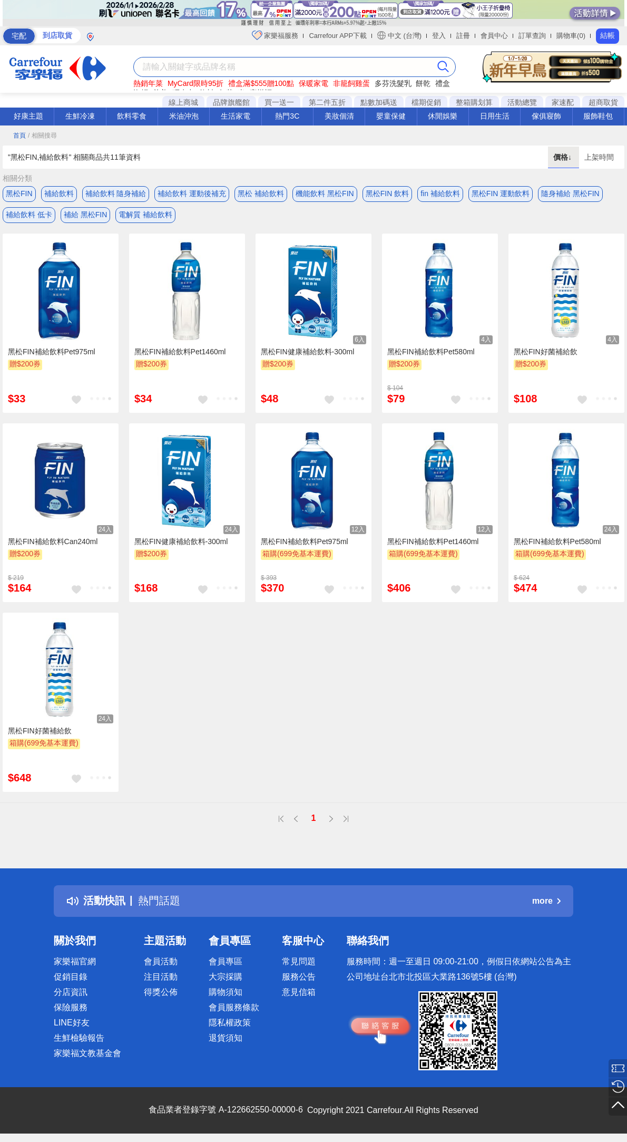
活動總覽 (522, 102)
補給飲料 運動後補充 (192, 193)
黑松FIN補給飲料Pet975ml (51, 351)
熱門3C (287, 116)
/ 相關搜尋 (42, 135)
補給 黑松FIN (85, 214)
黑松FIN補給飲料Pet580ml (431, 351)
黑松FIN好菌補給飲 (545, 351)
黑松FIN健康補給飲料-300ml (307, 351)
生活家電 (235, 116)
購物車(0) (570, 36)
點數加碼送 (378, 102)
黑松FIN (19, 193)
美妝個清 (339, 116)
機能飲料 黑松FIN (325, 193)
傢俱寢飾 (546, 116)
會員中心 (494, 36)
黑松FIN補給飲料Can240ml (52, 541)
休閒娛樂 (442, 116)
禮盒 (442, 83)
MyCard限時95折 (196, 83)
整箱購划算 (474, 102)
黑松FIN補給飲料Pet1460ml (180, 351)
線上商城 (183, 102)
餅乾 (423, 83)
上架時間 (599, 157)
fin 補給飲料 (440, 193)
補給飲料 (59, 193)
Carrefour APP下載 (338, 36)
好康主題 (28, 116)
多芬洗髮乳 (393, 83)
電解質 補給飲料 (145, 214)
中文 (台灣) (399, 35)
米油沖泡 (184, 116)
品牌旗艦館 (231, 102)
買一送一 (279, 102)
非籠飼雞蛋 (351, 83)
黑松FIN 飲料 (387, 193)
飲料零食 (131, 116)
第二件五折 (327, 102)
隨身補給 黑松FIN (570, 193)
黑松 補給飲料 (261, 193)
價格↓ (563, 157)
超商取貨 (603, 102)
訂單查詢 (532, 36)
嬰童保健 (391, 116)
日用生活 (495, 116)
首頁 (19, 135)
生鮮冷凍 (80, 116)
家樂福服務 (275, 35)
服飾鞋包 (598, 116)
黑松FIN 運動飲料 (501, 193)
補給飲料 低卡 (29, 214)
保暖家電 (313, 83)
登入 (439, 36)
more (546, 900)
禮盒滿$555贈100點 (261, 83)
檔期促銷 (426, 102)
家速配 (563, 102)
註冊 (463, 36)
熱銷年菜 (148, 83)
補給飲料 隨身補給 (115, 193)
